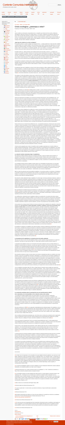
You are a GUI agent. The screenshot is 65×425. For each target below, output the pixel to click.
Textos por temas (19, 16)
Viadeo (6, 53)
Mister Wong (7, 45)
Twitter (6, 63)
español (32, 12)
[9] (37, 284)
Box (6, 65)
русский (3, 14)
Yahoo (6, 56)
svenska (26, 12)
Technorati (7, 39)
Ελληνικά (59, 12)
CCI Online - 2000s (18, 24)
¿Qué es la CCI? (11, 16)
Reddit (6, 60)
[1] (55, 68)
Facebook (7, 68)
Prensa (24, 16)
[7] (33, 249)
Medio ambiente (18, 414)
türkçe (38, 12)
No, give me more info (10, 424)
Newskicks (7, 31)
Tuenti (6, 51)
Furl (6, 42)
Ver (16, 21)
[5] (50, 223)
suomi (58, 14)
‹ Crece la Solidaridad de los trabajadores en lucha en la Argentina (23, 417)
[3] (28, 89)
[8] (59, 264)
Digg (6, 28)
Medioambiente (18, 411)
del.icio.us (7, 27)
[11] (52, 317)
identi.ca (7, 57)
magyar (51, 14)
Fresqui (6, 34)
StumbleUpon (8, 50)
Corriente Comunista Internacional (20, 4)
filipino (32, 14)
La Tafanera (7, 30)
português (52, 12)
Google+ (7, 59)
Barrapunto (7, 25)
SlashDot (7, 62)
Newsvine (7, 48)
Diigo (6, 66)
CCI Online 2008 (26, 24)
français (9, 12)
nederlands (44, 12)
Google (6, 69)
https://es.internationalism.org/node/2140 (23, 397)
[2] (17, 72)
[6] (35, 235)
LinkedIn (7, 71)
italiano (21, 12)
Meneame (7, 43)
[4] (17, 191)
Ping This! (7, 33)
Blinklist (6, 40)
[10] (27, 307)
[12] (18, 330)
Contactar (4, 16)
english (3, 12)
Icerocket (7, 54)
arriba (37, 417)
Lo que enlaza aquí (21, 21)
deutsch (15, 12)
